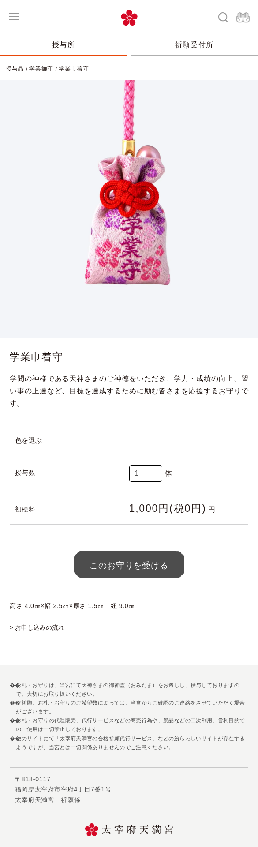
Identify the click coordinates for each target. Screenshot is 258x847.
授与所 (63, 45)
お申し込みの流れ (39, 627)
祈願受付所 (194, 45)
